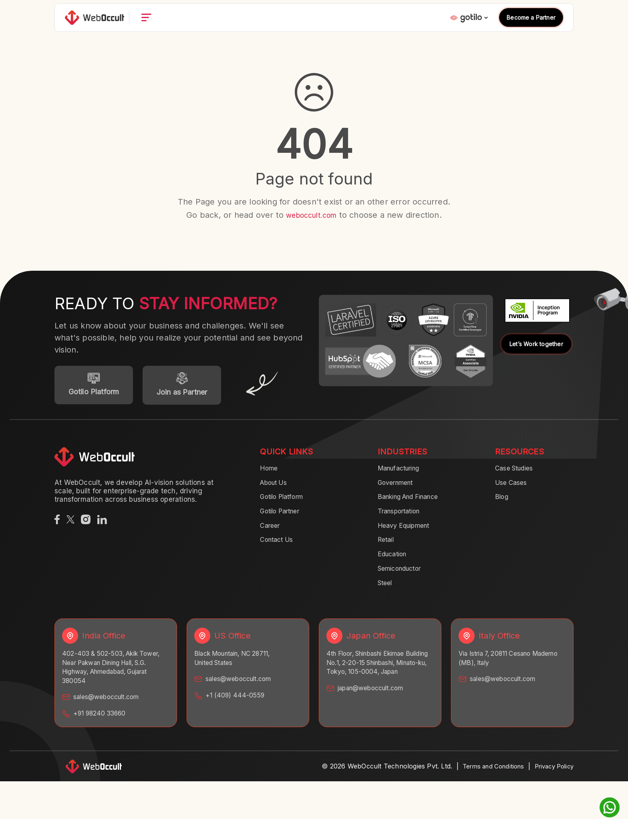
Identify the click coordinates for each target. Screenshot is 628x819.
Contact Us (279, 547)
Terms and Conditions (485, 780)
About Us (276, 486)
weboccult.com (311, 215)
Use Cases (513, 486)
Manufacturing (402, 471)
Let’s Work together (536, 344)
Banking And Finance (414, 502)
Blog (503, 502)
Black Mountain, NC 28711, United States (238, 670)
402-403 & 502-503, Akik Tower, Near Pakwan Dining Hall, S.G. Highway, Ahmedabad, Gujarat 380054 (115, 679)
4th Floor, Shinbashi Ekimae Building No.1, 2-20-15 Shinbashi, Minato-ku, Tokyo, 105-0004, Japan (380, 679)
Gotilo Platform (285, 502)
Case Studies (517, 471)
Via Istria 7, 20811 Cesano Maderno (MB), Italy (501, 670)
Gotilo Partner (283, 517)
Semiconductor (403, 578)
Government (398, 486)
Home (270, 471)
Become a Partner (531, 26)
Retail (387, 547)
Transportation (402, 517)
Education (395, 563)
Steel (386, 593)
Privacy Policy (551, 780)
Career (271, 532)
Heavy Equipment (408, 532)
